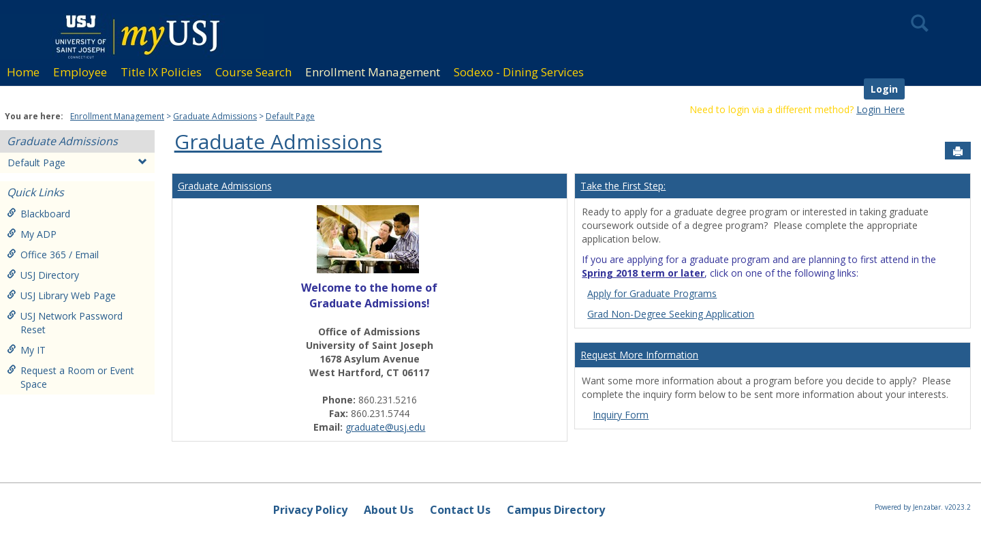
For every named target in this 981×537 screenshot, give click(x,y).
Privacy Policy (310, 509)
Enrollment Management (372, 72)
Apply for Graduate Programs (652, 293)
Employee (80, 72)
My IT (26, 349)
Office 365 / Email (53, 254)
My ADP (32, 234)
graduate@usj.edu (385, 426)
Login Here (880, 109)
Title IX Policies (161, 72)
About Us (389, 509)
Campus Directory (556, 509)
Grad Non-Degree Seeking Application (670, 313)
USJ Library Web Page (61, 295)
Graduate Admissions (215, 116)
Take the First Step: (623, 185)
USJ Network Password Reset (65, 322)
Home (23, 72)
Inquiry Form (621, 414)
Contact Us (460, 509)
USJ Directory (43, 274)
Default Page (290, 116)
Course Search (253, 72)
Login (884, 88)
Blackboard (38, 213)
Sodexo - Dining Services (519, 72)
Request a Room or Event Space (70, 377)
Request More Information (639, 354)
